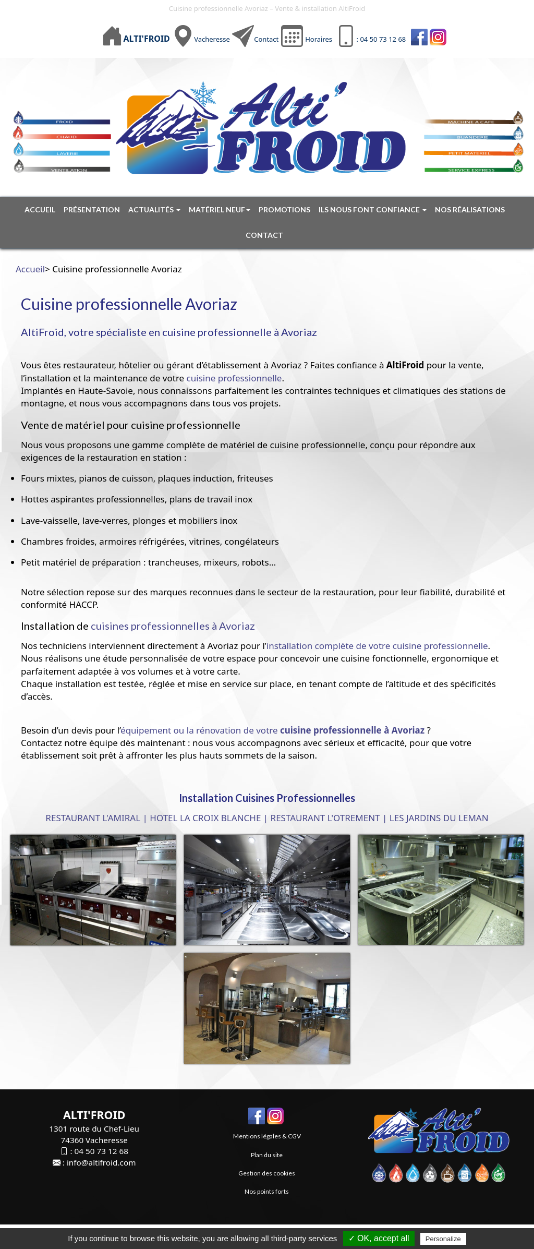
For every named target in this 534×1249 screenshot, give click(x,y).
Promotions (284, 209)
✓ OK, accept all (378, 1238)
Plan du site (267, 1155)
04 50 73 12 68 (101, 1151)
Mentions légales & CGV (267, 1136)
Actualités (154, 209)
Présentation (92, 209)
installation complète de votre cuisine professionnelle (377, 646)
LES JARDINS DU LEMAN (439, 818)
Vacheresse (212, 39)
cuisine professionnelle (234, 378)
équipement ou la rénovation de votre (272, 730)
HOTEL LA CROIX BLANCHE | (209, 818)
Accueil (40, 209)
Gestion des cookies (266, 1173)
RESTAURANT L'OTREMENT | (329, 818)
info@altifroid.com (101, 1162)
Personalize (443, 1239)
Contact (266, 39)
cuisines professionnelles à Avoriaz (173, 625)
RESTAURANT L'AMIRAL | (96, 818)
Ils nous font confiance (373, 209)
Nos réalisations (470, 209)
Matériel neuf (219, 209)
